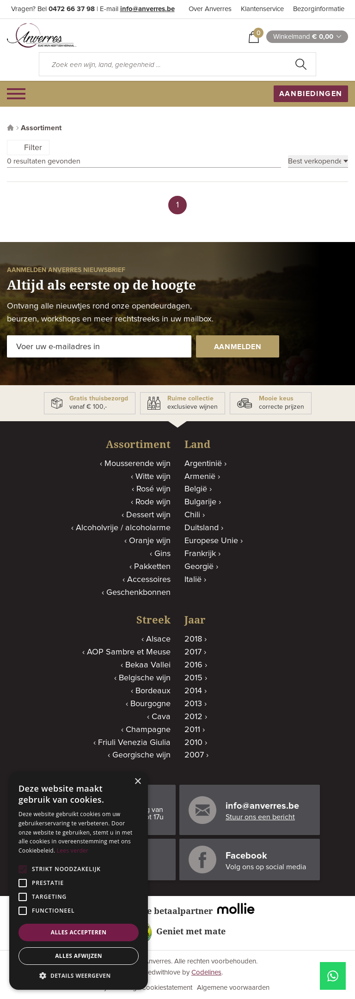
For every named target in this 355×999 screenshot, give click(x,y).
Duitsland (201, 528)
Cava (161, 717)
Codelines (206, 972)
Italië (193, 579)
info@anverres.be (147, 9)
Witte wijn (153, 476)
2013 (193, 704)
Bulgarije (200, 502)
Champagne (148, 730)
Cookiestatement (166, 987)
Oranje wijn (150, 541)
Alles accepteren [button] (79, 932)
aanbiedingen (311, 93)
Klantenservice (262, 9)
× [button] (137, 781)
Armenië (199, 476)
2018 (193, 639)
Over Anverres (210, 9)
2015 (193, 678)
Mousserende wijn (137, 464)
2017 (193, 652)
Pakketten (152, 567)
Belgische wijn (145, 678)
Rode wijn (153, 502)
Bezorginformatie (318, 9)
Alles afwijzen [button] (78, 956)
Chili (192, 515)
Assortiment (41, 128)
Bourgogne (150, 704)
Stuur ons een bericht (260, 817)
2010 (193, 743)
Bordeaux (153, 691)
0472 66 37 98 (72, 9)
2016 (193, 665)
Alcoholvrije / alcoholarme (123, 528)
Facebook (246, 855)
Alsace (158, 639)
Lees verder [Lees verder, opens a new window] (73, 850)
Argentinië (203, 464)
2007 (194, 755)
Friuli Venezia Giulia (134, 743)
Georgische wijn (141, 755)
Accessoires (149, 579)
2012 (193, 717)
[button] (78, 976)
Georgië (199, 567)
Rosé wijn (153, 489)
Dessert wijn (148, 515)
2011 (192, 730)
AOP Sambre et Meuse (129, 652)
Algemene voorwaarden (233, 987)
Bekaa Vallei (148, 665)
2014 (193, 691)
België (195, 489)
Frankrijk (200, 554)
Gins (162, 554)
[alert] (78, 881)
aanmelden (238, 347)
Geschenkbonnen (138, 592)
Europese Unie (211, 541)
